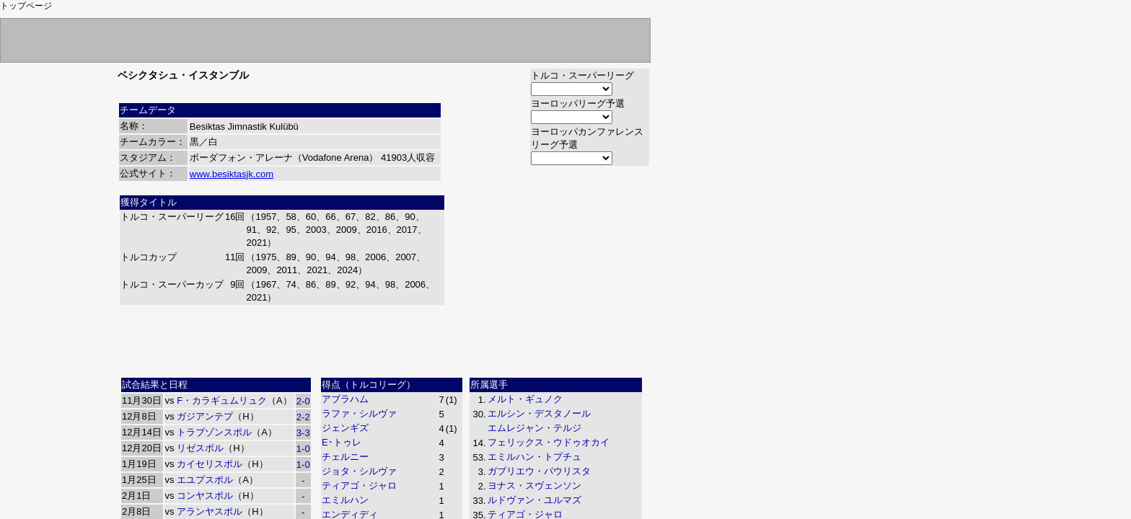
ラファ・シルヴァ (359, 413)
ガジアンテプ (205, 416)
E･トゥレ (341, 442)
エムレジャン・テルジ (534, 427)
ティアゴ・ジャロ (359, 485)
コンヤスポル (205, 495)
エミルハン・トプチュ (534, 456)
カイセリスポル (209, 463)
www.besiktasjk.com (231, 174)
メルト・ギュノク (525, 399)
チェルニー (345, 456)
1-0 (303, 448)
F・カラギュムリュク (222, 400)
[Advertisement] (384, 339)
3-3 (303, 432)
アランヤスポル (209, 511)
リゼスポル (200, 448)
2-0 (303, 401)
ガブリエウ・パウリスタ (539, 471)
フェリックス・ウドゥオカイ (548, 442)
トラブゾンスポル (214, 432)
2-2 (303, 417)
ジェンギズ (345, 427)
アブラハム (345, 399)
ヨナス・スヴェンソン (534, 485)
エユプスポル (205, 479)
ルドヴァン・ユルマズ (534, 499)
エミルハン (345, 499)
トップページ (26, 6)
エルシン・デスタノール (539, 413)
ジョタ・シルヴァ (359, 471)
